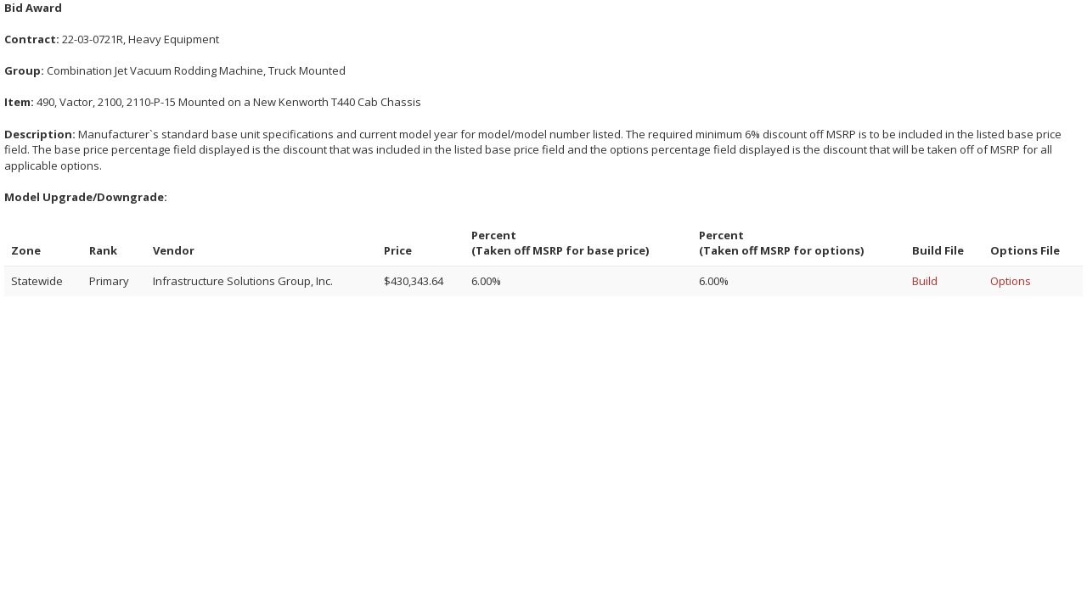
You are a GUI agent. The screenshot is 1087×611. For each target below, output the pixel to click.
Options (1010, 281)
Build (925, 281)
